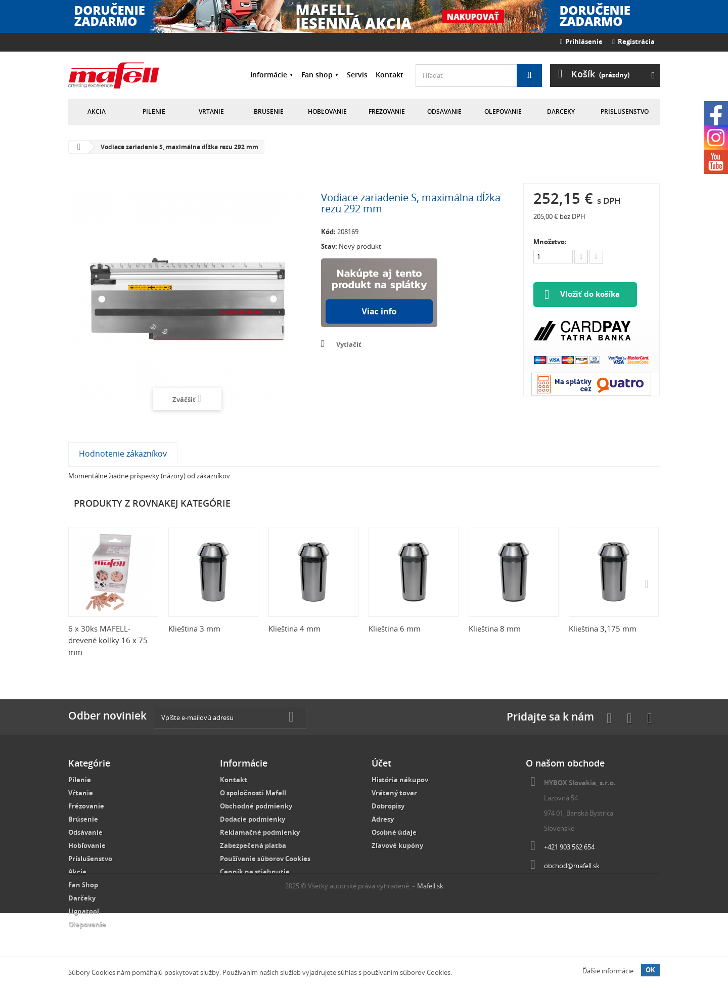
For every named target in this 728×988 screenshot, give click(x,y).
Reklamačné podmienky (260, 832)
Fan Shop (83, 884)
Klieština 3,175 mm (602, 628)
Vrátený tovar (394, 792)
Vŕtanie (211, 111)
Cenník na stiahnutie (255, 871)
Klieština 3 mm (194, 628)
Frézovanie (387, 111)
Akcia (96, 111)
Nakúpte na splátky (379, 292)
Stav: (329, 246)
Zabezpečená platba (253, 845)
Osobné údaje (394, 832)
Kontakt (389, 74)
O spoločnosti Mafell (253, 792)
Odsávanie (444, 111)
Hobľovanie (327, 111)
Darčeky (561, 111)
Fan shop (317, 74)
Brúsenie (269, 111)
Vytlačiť (348, 344)
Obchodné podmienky (256, 806)
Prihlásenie (581, 41)
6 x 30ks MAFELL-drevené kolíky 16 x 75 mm (108, 640)
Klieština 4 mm (294, 628)
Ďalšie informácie (607, 970)
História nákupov (400, 779)
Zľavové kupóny (397, 845)
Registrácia (633, 41)
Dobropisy (388, 806)
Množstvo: (550, 241)
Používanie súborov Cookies (265, 858)
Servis (357, 74)
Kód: (328, 231)
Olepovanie (503, 111)
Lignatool (83, 911)
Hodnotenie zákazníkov (123, 453)
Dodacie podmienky (252, 819)
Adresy (383, 819)
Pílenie (154, 111)
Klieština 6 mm (395, 628)
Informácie (268, 74)
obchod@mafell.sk (572, 865)
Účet (381, 763)
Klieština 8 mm (495, 628)
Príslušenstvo (625, 111)
